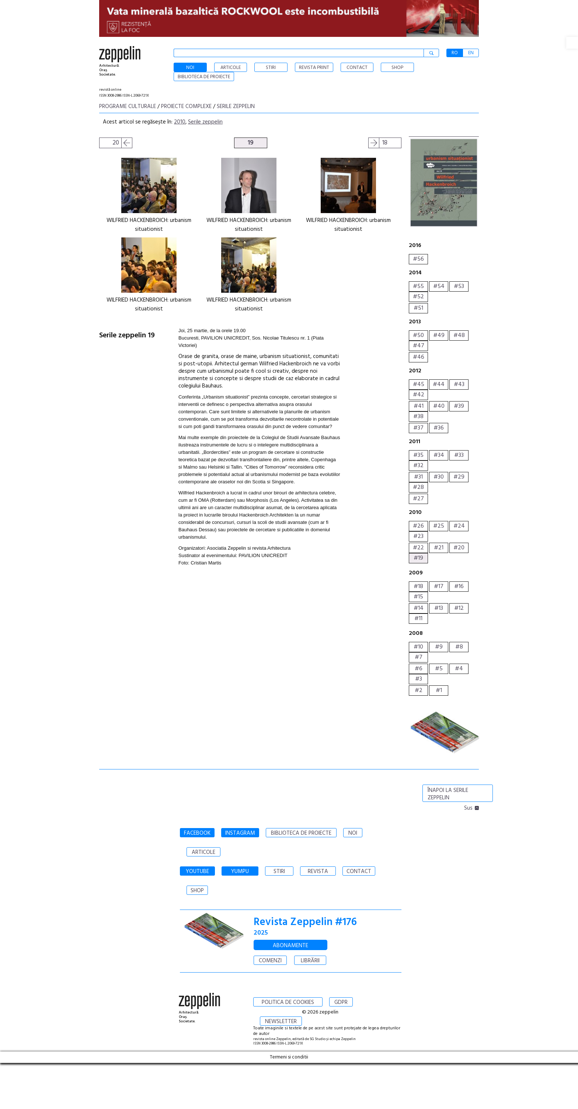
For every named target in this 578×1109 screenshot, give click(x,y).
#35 (418, 455)
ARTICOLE (203, 852)
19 (251, 143)
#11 (418, 618)
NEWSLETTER (281, 1021)
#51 (418, 308)
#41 (419, 406)
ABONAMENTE (290, 945)
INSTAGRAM (240, 833)
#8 (459, 647)
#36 (439, 428)
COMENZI (270, 960)
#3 (418, 679)
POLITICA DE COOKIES (288, 1002)
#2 (418, 690)
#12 (459, 608)
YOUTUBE (197, 871)
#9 (439, 647)
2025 (261, 933)
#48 (459, 335)
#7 (418, 657)
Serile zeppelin (236, 106)
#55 (418, 286)
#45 (418, 384)
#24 (459, 526)
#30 (439, 477)
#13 (438, 608)
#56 (418, 259)
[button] (572, 43)
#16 (459, 586)
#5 (439, 669)
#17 (438, 586)
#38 (418, 416)
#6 (418, 669)
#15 (418, 597)
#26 (418, 526)
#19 (418, 558)
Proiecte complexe (186, 106)
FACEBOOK (197, 833)
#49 (439, 335)
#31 (418, 477)
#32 (418, 465)
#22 (418, 548)
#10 (418, 647)
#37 (418, 428)
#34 (439, 455)
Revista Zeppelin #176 (305, 922)
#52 (418, 297)
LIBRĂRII (310, 960)
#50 (418, 335)
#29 (458, 477)
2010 (179, 122)
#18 (418, 586)
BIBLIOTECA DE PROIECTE (301, 833)
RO (455, 53)
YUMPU (240, 871)
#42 (418, 395)
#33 (459, 455)
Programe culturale (127, 106)
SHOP (197, 890)
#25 (438, 526)
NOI (352, 833)
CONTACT (359, 871)
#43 (459, 384)
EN (471, 53)
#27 (418, 499)
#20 (458, 548)
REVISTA (318, 871)
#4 (459, 669)
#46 (418, 357)
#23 (418, 536)
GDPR (341, 1002)
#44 (439, 384)
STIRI (279, 871)
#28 (418, 487)
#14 (419, 608)
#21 (438, 548)
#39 (459, 406)
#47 (418, 346)
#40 (439, 406)
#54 (439, 286)
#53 (459, 286)
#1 (439, 690)
